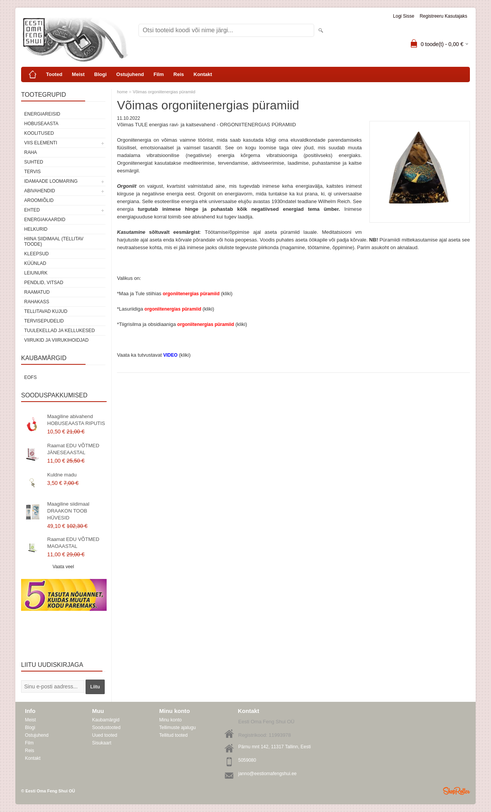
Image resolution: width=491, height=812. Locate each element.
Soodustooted (106, 727)
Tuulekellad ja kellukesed (59, 330)
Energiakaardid (44, 219)
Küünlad (35, 263)
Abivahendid (39, 190)
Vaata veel (63, 566)
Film (158, 74)
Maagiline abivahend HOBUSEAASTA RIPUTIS (76, 419)
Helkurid (36, 229)
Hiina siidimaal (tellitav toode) (53, 241)
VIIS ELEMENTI (40, 143)
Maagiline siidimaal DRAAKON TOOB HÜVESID (68, 511)
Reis (178, 74)
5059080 (247, 760)
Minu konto (170, 720)
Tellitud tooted (173, 735)
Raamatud (36, 292)
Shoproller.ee (456, 791)
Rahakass (36, 301)
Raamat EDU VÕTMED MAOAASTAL (73, 542)
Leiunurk (36, 273)
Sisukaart (101, 743)
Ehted (32, 210)
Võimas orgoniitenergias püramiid (164, 91)
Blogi (100, 74)
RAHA (30, 152)
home (122, 91)
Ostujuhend (130, 74)
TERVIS (32, 171)
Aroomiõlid (39, 200)
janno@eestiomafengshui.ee (267, 773)
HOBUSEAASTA (41, 123)
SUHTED (33, 162)
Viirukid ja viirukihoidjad (56, 340)
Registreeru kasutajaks (443, 16)
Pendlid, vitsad (43, 282)
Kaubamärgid (105, 720)
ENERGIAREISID (42, 114)
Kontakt (203, 74)
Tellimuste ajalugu (177, 727)
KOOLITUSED (39, 133)
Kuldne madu (62, 475)
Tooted (54, 74)
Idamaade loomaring (50, 181)
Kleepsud (36, 253)
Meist (78, 74)
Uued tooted (104, 735)
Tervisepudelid (44, 321)
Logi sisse (403, 16)
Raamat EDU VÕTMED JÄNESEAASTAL (73, 449)
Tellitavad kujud (46, 311)
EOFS (30, 377)
